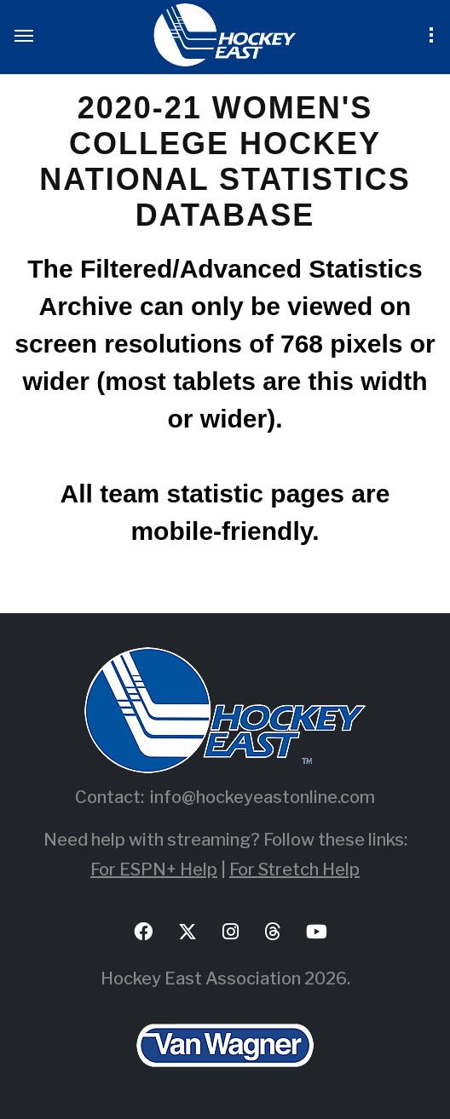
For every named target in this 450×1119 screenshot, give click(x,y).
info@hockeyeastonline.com (262, 797)
